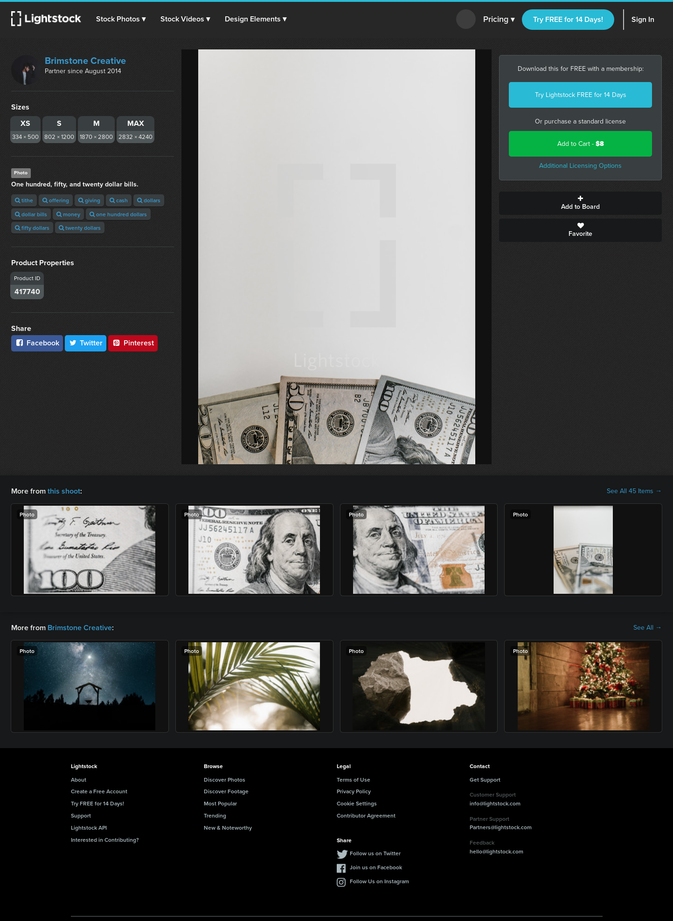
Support (81, 815)
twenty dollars (80, 228)
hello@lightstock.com (496, 851)
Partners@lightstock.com (501, 827)
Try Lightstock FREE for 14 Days (580, 95)
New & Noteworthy (228, 828)
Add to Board (580, 203)
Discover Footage (226, 791)
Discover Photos (224, 780)
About (78, 780)
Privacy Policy (354, 791)
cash (119, 200)
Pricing (498, 19)
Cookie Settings (357, 803)
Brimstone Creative (85, 61)
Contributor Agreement (366, 815)
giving (89, 200)
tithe (24, 200)
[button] (121, 19)
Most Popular (220, 803)
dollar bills (31, 214)
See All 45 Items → (634, 491)
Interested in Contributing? (105, 840)
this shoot (64, 491)
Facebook (37, 342)
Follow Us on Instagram (379, 881)
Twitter (86, 342)
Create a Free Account (99, 791)
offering (55, 200)
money (68, 214)
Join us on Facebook (376, 867)
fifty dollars (32, 228)
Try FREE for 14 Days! (568, 19)
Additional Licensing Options (580, 166)
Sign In (642, 19)
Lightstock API (89, 828)
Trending (215, 815)
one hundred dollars (118, 214)
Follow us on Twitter (375, 853)
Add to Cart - (580, 144)
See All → (647, 627)
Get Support (485, 780)
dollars (148, 200)
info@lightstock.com (495, 803)
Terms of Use (353, 780)
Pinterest (133, 342)
